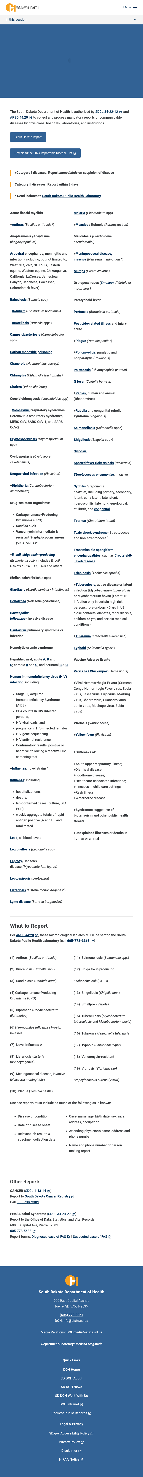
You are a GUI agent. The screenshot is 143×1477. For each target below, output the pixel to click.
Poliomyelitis (86, 352)
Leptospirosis (20, 878)
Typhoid (80, 648)
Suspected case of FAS (90, 1237)
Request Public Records (69, 1413)
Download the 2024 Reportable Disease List (43, 153)
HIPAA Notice (69, 1459)
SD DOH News (71, 1387)
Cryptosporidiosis (23, 439)
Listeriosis (18, 890)
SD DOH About (71, 1378)
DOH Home (71, 1369)
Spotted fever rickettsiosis (94, 463)
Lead (13, 838)
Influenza (19, 768)
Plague (81, 341)
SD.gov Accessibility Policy (69, 1433)
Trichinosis (82, 573)
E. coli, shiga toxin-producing (33, 555)
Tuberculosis (85, 584)
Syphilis (80, 486)
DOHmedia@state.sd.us (84, 1332)
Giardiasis (17, 589)
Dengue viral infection (26, 474)
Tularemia (83, 636)
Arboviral (17, 253)
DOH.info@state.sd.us (71, 1321)
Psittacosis (82, 370)
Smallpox (107, 283)
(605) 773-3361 (71, 1315)
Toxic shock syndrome (91, 532)
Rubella (81, 410)
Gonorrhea (18, 601)
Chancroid (18, 363)
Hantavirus (18, 630)
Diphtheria (20, 485)
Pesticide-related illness (92, 323)
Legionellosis (20, 849)
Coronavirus (21, 410)
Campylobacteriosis (25, 334)
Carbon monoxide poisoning (31, 352)
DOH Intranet (69, 1404)
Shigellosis (82, 440)
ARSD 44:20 (19, 117)
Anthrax (18, 225)
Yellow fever (85, 735)
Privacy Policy (69, 1442)
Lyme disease (20, 902)
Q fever (79, 381)
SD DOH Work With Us (71, 1396)
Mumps (79, 271)
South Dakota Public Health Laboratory (71, 196)
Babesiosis (18, 300)
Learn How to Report (28, 137)
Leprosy (16, 861)
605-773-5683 (20, 1231)
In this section (71, 19)
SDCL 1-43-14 (35, 1191)
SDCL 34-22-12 (106, 112)
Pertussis (81, 312)
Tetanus (80, 521)
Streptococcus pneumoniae (94, 474)
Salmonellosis (84, 428)
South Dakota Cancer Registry (47, 1196)
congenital (102, 509)
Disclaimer (69, 1451)
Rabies (81, 393)
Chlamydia (18, 375)
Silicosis (80, 451)
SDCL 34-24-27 (59, 1214)
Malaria (79, 213)
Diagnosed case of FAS (49, 1237)
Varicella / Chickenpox (91, 671)
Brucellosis (20, 323)
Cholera (16, 387)
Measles (82, 225)
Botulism (19, 311)
